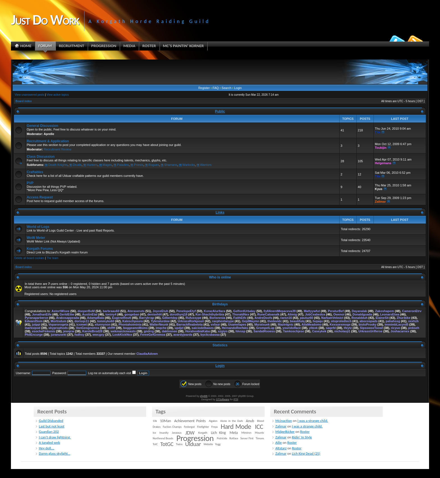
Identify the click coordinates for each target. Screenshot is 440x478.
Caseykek (319, 331)
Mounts (259, 432)
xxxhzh (413, 321)
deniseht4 (154, 314)
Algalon (213, 421)
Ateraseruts (136, 311)
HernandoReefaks (235, 328)
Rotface (233, 438)
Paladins (123, 164)
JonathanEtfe (42, 314)
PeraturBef (336, 311)
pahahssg (393, 321)
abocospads (368, 321)
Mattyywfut (312, 311)
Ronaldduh (359, 317)
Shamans (170, 164)
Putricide (222, 438)
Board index (23, 101)
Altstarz (281, 448)
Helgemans (383, 163)
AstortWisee (61, 311)
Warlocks (188, 164)
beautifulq (297, 321)
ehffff (111, 328)
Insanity (163, 432)
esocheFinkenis (43, 331)
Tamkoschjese (293, 331)
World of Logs (38, 227)
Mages (107, 164)
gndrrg (149, 331)
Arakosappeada (67, 317)
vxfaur (215, 324)
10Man (165, 420)
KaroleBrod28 (92, 331)
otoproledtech (341, 321)
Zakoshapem (384, 311)
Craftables (35, 172)
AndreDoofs (263, 317)
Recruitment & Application (48, 141)
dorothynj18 (178, 314)
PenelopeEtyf (186, 311)
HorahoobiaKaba (197, 331)
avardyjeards (182, 334)
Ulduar (193, 444)
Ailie (278, 442)
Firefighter (203, 427)
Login (238, 88)
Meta (234, 432)
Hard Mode (236, 426)
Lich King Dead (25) (306, 453)
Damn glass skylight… (54, 453)
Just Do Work (45, 20)
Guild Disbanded (51, 420)
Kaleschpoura (132, 321)
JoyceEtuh (160, 311)
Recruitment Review (57, 149)
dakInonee (169, 331)
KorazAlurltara (214, 311)
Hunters (92, 164)
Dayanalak (359, 311)
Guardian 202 (49, 431)
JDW (189, 432)
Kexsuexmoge (340, 324)
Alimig (292, 314)
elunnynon (103, 324)
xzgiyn (223, 331)
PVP (30, 183)
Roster (305, 431)
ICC (259, 427)
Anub (250, 420)
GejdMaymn (250, 321)
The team (52, 258)
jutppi (36, 324)
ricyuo (395, 328)
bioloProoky (368, 324)
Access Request (40, 197)
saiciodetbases (203, 328)
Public (220, 111)
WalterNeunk (159, 324)
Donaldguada (362, 314)
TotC (155, 444)
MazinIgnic (286, 324)
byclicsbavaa (210, 334)
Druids (77, 164)
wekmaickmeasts (123, 331)
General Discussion (42, 126)
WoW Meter (36, 238)
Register (204, 88)
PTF (235, 399)
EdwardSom (34, 321)
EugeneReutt (121, 317)
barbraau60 (111, 311)
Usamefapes (237, 324)
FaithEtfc (239, 317)
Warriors (206, 164)
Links (220, 212)
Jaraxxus (176, 432)
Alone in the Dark (231, 421)
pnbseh (413, 328)
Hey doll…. (46, 448)
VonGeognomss (87, 328)
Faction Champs (172, 427)
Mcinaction (283, 420)
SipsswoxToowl (371, 328)
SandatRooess (264, 331)
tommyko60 (105, 321)
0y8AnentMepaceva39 (279, 311)
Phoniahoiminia (129, 324)
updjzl (179, 328)
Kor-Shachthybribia (210, 314)
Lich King (218, 432)
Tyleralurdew (160, 321)
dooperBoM (86, 311)
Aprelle (49, 134)
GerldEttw (66, 314)
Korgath (202, 432)
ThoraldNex (240, 314)
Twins (179, 444)
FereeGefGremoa (152, 334)
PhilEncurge (34, 334)
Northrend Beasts (163, 438)
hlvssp (241, 331)
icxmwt (81, 324)
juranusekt (59, 334)
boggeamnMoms (135, 328)
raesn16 (286, 317)
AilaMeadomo (312, 324)
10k (155, 421)
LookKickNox (122, 334)
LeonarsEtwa (389, 314)
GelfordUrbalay (244, 311)
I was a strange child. (312, 420)
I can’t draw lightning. (55, 437)
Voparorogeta (58, 324)
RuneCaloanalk (268, 314)
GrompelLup (265, 328)
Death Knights (58, 164)
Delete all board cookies (29, 258)
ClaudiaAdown (147, 353)
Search (227, 88)
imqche (161, 328)
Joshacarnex (400, 331)
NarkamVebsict (332, 317)
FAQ (216, 88)
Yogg (217, 444)
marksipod (32, 328)
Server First (247, 438)
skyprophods (58, 328)
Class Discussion (40, 157)
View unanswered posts (29, 94)
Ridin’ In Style (302, 437)
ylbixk (313, 328)
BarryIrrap (146, 317)
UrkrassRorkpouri (191, 321)
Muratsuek (262, 324)
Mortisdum (59, 321)
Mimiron (246, 432)
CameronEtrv (411, 311)
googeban (132, 314)
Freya (214, 427)
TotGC (166, 444)
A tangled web (49, 442)
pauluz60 (306, 317)
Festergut (189, 427)
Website (208, 444)
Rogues (153, 164)
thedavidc (274, 321)
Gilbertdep (170, 317)
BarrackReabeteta (190, 324)
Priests (138, 164)
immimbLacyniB (396, 324)
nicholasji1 (342, 331)
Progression (195, 438)
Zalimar (380, 201)
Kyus (378, 189)
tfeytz (348, 328)
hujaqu (318, 321)
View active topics (58, 94)
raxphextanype (223, 321)
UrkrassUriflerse (370, 331)
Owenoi (339, 314)
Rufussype (193, 317)
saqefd (331, 328)
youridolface (292, 328)
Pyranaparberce (36, 317)
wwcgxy (98, 334)
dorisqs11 (81, 321)
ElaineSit (381, 317)
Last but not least (51, 426)
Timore (260, 438)
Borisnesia (217, 317)
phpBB (203, 396)
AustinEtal (89, 314)
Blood (260, 421)
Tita (377, 132)
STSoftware (222, 399)
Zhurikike (404, 317)
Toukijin (380, 147)
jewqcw (68, 331)
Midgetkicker (285, 431)
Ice (154, 432)
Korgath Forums (40, 249)
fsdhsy (79, 334)
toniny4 (111, 314)
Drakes (157, 427)
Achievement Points (190, 420)
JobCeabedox (315, 314)
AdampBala (95, 317)
